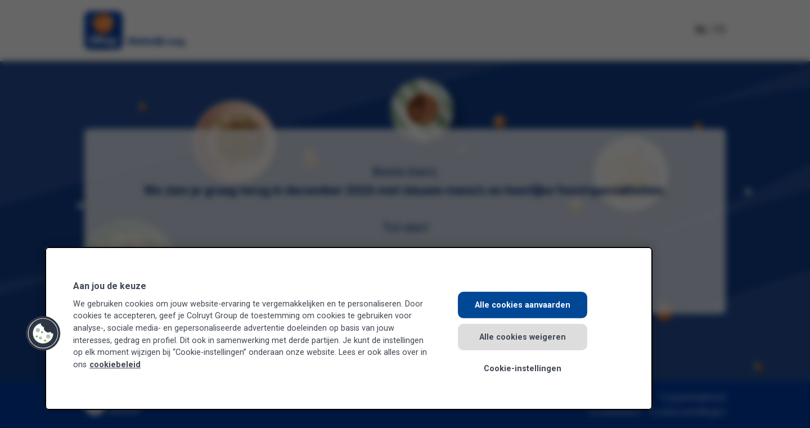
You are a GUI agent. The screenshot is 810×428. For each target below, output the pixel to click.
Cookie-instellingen (522, 368)
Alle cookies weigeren (522, 336)
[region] (348, 328)
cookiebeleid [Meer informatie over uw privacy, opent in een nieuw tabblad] (115, 365)
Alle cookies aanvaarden (522, 305)
